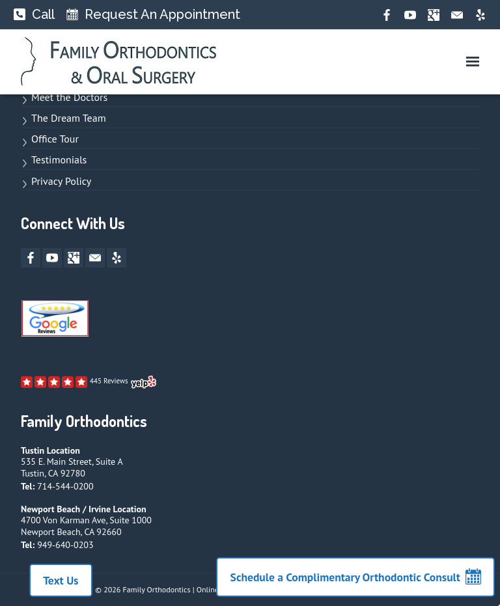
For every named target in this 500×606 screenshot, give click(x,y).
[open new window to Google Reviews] (55, 321)
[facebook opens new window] (387, 15)
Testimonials (59, 159)
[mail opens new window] (457, 15)
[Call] (34, 14)
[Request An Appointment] (153, 14)
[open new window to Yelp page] (89, 382)
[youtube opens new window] (410, 15)
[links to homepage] (118, 62)
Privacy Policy (61, 180)
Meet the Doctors (69, 96)
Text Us (57, 580)
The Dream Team (68, 117)
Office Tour (55, 138)
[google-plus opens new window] (433, 15)
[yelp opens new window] (480, 15)
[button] (472, 62)
